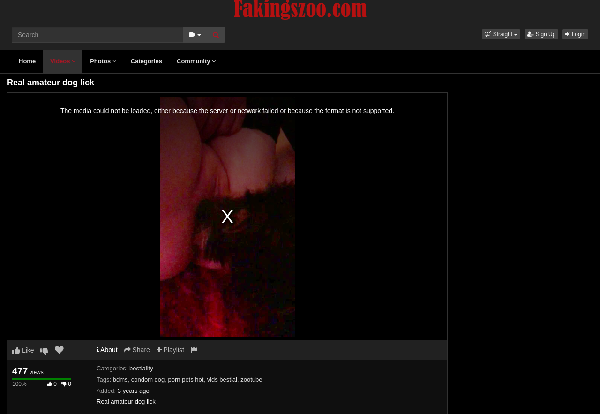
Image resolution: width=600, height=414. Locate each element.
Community (196, 61)
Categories (146, 61)
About (107, 350)
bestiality (141, 368)
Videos (62, 61)
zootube (251, 379)
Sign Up (541, 34)
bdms (120, 379)
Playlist (170, 350)
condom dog (148, 379)
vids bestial (222, 379)
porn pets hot (186, 379)
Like (23, 350)
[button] (501, 34)
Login (575, 34)
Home (27, 61)
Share (137, 350)
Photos (103, 61)
